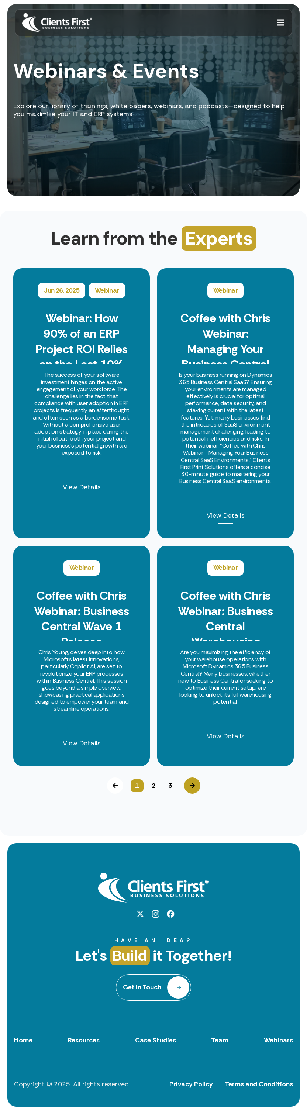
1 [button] (137, 785)
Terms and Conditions (259, 1084)
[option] (153, 517)
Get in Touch (142, 987)
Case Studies (155, 1040)
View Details (82, 488)
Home (23, 1040)
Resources (84, 1040)
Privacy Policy (191, 1084)
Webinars (278, 1040)
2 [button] (153, 785)
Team (219, 1040)
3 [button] (170, 785)
